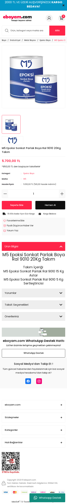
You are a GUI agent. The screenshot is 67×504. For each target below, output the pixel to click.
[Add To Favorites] (13, 221)
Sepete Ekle (16, 205)
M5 (24, 179)
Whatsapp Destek (47, 498)
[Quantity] (33, 194)
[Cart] (61, 18)
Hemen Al (50, 205)
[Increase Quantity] (62, 194)
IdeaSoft (16, 501)
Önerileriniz (12, 316)
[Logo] (17, 18)
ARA (57, 30)
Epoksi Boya (28, 173)
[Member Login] (49, 18)
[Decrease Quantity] (5, 194)
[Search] (33, 31)
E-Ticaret (26, 501)
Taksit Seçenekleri (16, 304)
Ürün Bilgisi (11, 246)
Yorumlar (10, 293)
